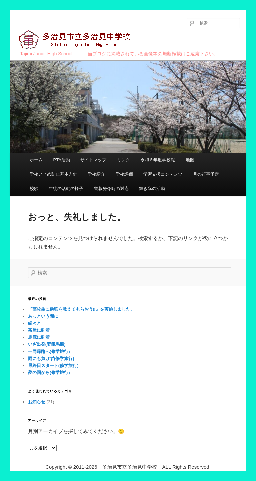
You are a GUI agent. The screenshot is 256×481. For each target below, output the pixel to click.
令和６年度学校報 (157, 159)
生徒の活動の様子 (66, 188)
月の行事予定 (206, 174)
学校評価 (124, 174)
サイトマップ (93, 159)
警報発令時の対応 (111, 188)
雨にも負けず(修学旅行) (51, 358)
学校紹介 (96, 174)
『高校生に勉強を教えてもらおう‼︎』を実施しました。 (81, 309)
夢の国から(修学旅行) (49, 372)
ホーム (36, 159)
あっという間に (43, 316)
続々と (34, 323)
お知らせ (36, 401)
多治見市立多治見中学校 (75, 39)
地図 (190, 159)
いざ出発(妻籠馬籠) (47, 344)
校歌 (34, 188)
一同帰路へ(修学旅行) (49, 351)
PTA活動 (61, 159)
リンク (123, 159)
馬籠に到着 (39, 337)
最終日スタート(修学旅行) (53, 365)
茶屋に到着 (39, 330)
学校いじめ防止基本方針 (53, 174)
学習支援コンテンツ (162, 174)
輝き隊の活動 (152, 188)
